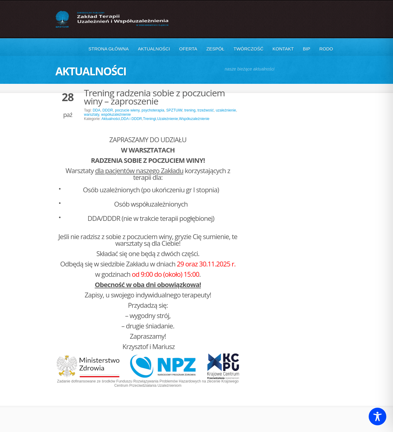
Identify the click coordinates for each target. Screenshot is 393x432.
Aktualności (154, 48)
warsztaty (91, 114)
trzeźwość (205, 110)
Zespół (215, 48)
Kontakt (283, 48)
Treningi (149, 119)
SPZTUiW (174, 110)
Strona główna (109, 48)
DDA (96, 110)
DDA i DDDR (131, 119)
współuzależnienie (115, 114)
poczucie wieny (127, 110)
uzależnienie (226, 110)
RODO (326, 48)
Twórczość (248, 48)
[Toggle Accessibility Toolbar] (377, 416)
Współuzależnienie (194, 119)
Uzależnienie (167, 119)
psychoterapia (152, 110)
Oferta (188, 48)
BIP (306, 48)
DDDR (108, 110)
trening (190, 110)
